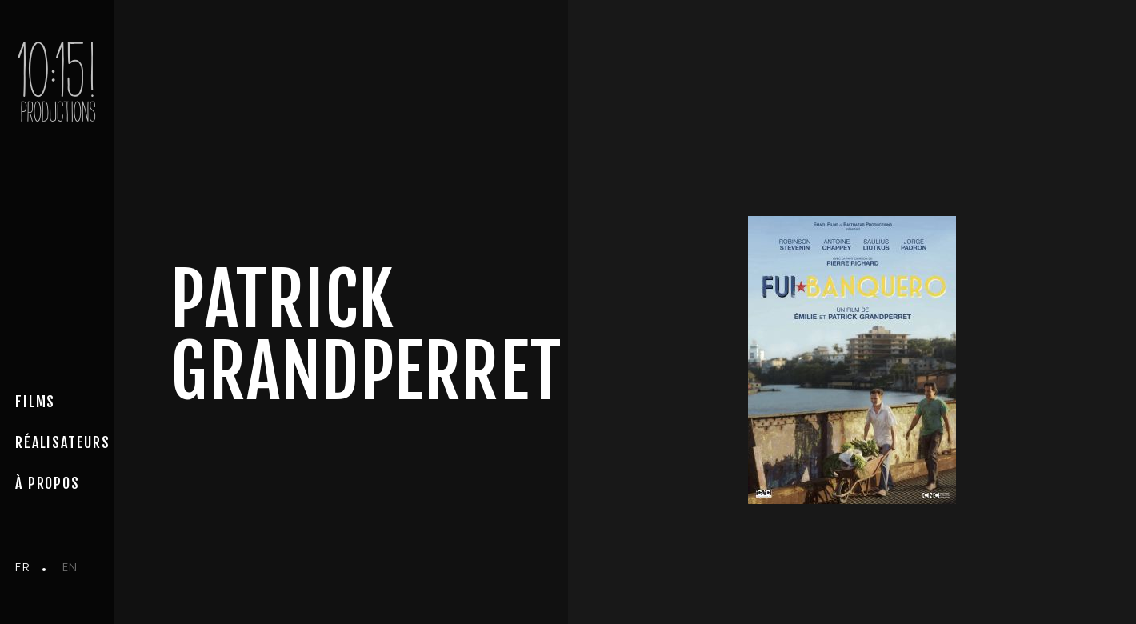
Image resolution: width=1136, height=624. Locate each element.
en (70, 566)
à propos (47, 483)
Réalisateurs (62, 442)
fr (22, 566)
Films (35, 401)
